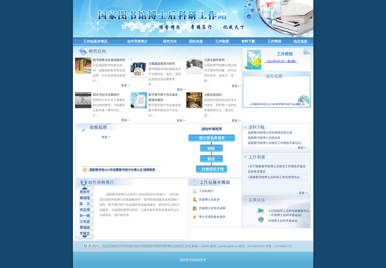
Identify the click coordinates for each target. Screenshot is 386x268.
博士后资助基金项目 (212, 217)
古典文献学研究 (214, 60)
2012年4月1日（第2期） (281, 61)
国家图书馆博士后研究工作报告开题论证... (275, 143)
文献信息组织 (213, 94)
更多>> (125, 85)
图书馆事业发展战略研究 (109, 60)
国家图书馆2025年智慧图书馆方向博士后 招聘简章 (122, 170)
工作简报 (274, 41)
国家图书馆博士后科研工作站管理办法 (275, 177)
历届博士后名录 (209, 199)
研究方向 (170, 41)
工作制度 (222, 41)
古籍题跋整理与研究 (161, 63)
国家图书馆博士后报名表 (264, 138)
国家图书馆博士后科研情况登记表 (270, 132)
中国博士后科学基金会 (283, 220)
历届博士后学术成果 (212, 208)
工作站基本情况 (95, 41)
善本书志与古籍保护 (106, 94)
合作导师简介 (137, 41)
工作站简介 (206, 191)
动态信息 (300, 41)
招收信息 (196, 41)
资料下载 (248, 41)
